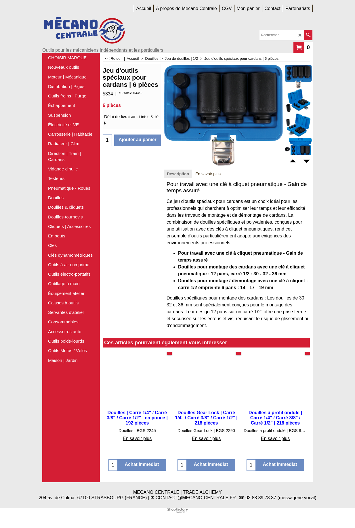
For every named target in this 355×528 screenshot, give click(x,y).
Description (178, 174)
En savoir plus (208, 174)
